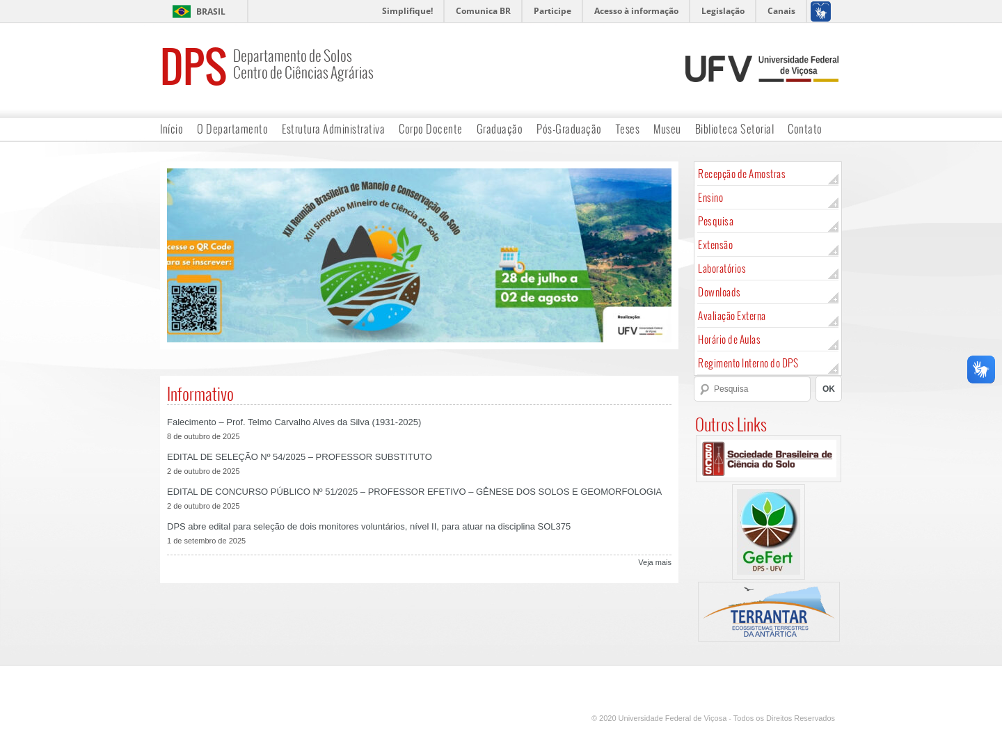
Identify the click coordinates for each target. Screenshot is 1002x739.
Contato (805, 128)
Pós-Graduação (569, 128)
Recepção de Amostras (742, 173)
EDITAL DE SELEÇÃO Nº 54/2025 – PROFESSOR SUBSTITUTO (299, 457)
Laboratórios (722, 268)
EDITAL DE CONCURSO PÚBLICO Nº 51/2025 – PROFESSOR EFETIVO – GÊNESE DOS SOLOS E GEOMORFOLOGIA (414, 491)
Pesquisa (715, 221)
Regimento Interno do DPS (748, 363)
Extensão (715, 244)
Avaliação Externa (732, 315)
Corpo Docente (431, 128)
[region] (419, 255)
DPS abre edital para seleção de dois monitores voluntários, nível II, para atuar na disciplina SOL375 (369, 526)
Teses (628, 128)
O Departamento (232, 128)
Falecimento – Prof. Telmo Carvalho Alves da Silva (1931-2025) (294, 422)
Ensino (710, 197)
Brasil (210, 11)
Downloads (719, 292)
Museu (667, 128)
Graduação (500, 128)
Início (171, 128)
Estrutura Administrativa (333, 128)
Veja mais (654, 562)
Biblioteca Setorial (734, 128)
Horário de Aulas (729, 339)
